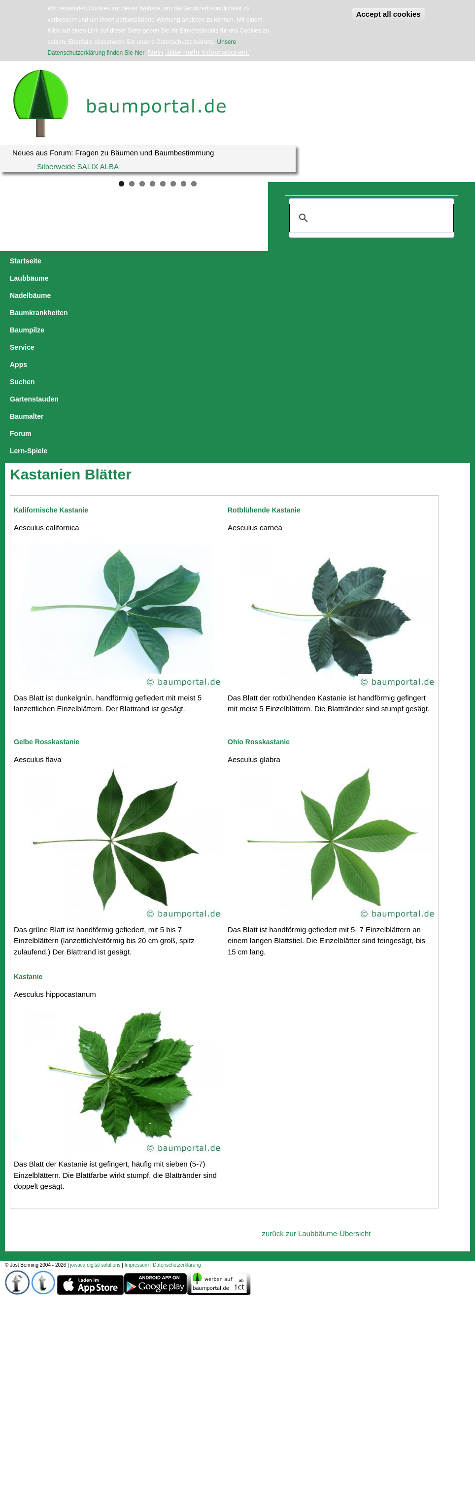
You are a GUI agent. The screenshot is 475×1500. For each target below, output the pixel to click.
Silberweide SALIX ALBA (78, 166)
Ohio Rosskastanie (259, 569)
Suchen (336, 261)
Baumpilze (235, 261)
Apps (305, 261)
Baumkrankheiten (179, 261)
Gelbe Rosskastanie (46, 569)
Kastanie (28, 804)
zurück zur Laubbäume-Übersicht (316, 1061)
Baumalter (434, 261)
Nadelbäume (120, 261)
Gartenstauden (383, 261)
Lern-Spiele (60, 278)
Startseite (25, 261)
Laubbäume (70, 261)
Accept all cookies (388, 14)
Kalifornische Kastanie (51, 337)
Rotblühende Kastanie (264, 337)
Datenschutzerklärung (177, 1092)
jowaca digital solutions (95, 1092)
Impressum (137, 1092)
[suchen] (370, 218)
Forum (21, 278)
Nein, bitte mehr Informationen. (198, 52)
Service (275, 261)
